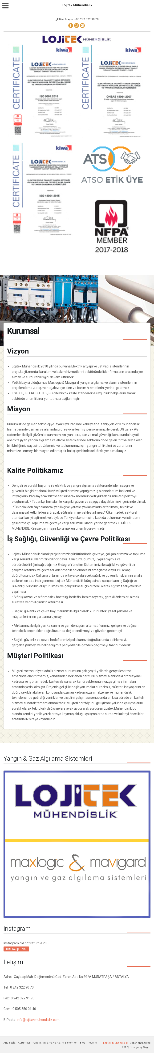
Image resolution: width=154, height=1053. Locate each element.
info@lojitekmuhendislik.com (38, 1020)
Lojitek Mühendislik (115, 1042)
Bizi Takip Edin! (16, 949)
